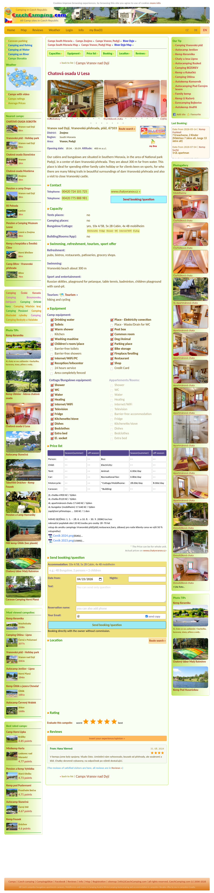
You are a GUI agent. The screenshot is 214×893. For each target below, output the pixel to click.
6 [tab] (77, 118)
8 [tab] (88, 118)
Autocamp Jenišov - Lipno (20, 668)
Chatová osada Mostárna (20, 171)
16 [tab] (131, 118)
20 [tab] (152, 118)
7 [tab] (83, 118)
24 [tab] (96, 123)
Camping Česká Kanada (23, 293)
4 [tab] (67, 118)
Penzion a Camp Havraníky (20, 514)
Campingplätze (45, 881)
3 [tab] (61, 118)
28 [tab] (118, 123)
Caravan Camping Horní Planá (22, 599)
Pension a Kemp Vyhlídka (20, 768)
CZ (187, 30)
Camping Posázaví (17, 310)
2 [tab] (56, 118)
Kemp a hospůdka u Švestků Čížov (21, 245)
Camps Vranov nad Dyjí (92, 63)
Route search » (127, 128)
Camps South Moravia (60, 41)
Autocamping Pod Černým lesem (191, 87)
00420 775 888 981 (74, 198)
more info (155, 3)
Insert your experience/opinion (107, 738)
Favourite (196, 114)
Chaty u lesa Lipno (186, 59)
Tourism (70, 295)
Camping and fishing (20, 45)
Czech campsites (29, 887)
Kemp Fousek (13, 819)
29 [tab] (123, 123)
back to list (67, 62)
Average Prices (16, 103)
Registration (99, 881)
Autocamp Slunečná (17, 454)
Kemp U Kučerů (184, 98)
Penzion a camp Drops (18, 188)
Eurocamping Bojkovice (188, 102)
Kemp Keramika (14, 335)
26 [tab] (107, 123)
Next (164, 100)
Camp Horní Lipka (16, 732)
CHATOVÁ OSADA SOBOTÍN (21, 121)
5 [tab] (72, 118)
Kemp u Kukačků (185, 72)
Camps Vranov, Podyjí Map (96, 45)
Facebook (60, 881)
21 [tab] (158, 118)
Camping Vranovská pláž (189, 45)
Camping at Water (19, 49)
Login (69, 30)
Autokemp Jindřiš (186, 107)
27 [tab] (112, 123)
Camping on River (18, 54)
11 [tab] (104, 118)
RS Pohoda (12, 205)
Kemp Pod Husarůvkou (185, 689)
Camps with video (18, 94)
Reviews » (116, 768)
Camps (12, 881)
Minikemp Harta (15, 748)
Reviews (38, 30)
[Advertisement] (23, 857)
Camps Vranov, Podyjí (108, 41)
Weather (54, 30)
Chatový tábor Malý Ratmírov (22, 571)
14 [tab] (120, 118)
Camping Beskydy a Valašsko (22, 319)
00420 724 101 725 (74, 192)
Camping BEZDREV (186, 68)
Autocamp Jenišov (186, 50)
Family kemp (183, 94)
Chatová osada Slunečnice (20, 154)
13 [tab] (115, 118)
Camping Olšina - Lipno (19, 635)
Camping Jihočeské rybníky (23, 313)
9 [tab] (93, 118)
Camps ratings (16, 98)
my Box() (96, 30)
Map (24, 30)
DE (195, 30)
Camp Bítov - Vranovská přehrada (19, 266)
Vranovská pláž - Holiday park (22, 138)
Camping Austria (96, 887)
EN (205, 30)
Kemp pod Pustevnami (18, 785)
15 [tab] (126, 118)
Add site (181, 114)
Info (81, 30)
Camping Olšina (184, 77)
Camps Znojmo (84, 41)
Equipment (73, 53)
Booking (107, 53)
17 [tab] (136, 118)
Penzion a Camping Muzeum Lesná (22, 225)
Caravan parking (17, 41)
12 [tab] (109, 118)
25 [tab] (101, 123)
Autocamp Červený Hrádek (21, 702)
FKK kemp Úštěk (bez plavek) (22, 543)
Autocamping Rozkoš (188, 63)
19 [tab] (147, 118)
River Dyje (128, 41)
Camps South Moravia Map (63, 45)
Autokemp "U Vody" (183, 139)
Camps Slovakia (17, 58)
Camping (36, 315)
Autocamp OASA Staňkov (185, 154)
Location (124, 53)
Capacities (54, 53)
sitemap (112, 881)
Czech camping (26, 881)
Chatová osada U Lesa (18, 426)
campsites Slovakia (158, 887)
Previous (49, 100)
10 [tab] (99, 118)
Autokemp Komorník (188, 81)
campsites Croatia (187, 887)
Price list (91, 53)
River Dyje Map (123, 45)
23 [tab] (91, 123)
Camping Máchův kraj (27, 306)
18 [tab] (142, 118)
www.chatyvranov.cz (124, 192)
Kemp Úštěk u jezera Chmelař (22, 686)
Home (11, 30)
